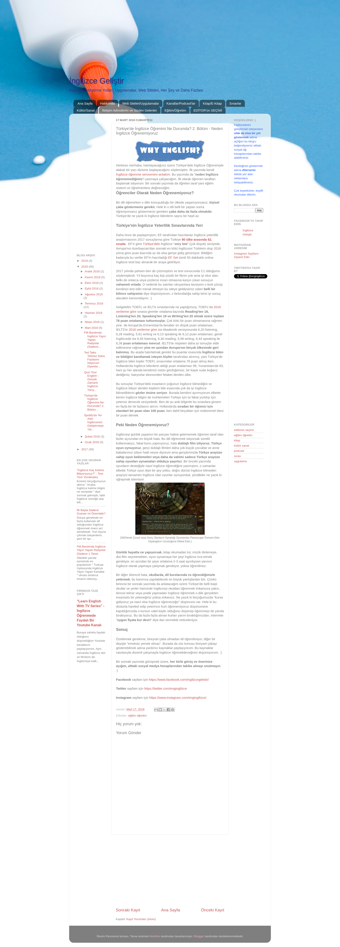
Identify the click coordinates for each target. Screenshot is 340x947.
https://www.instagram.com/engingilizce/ (177, 697)
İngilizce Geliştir (96, 80)
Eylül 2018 (92, 288)
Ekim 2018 (92, 282)
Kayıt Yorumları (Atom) (141, 919)
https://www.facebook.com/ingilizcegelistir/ (179, 679)
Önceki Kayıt (212, 910)
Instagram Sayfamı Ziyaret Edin (246, 255)
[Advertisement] (130, 30)
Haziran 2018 (93, 312)
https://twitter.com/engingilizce (165, 688)
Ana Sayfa (85, 103)
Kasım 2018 (93, 277)
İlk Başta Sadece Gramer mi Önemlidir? (91, 511)
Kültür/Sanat (86, 110)
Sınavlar (235, 103)
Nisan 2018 (92, 322)
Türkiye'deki (151, 244)
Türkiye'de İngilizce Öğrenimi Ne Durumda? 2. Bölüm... (94, 402)
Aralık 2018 (92, 271)
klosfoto (155, 936)
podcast (239, 450)
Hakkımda (107, 103)
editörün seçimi (244, 430)
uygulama (240, 461)
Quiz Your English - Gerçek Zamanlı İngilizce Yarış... (91, 381)
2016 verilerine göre (143, 329)
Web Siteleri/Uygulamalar (140, 103)
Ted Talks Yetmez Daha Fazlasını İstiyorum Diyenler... (94, 359)
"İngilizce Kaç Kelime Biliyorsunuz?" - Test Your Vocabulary (90, 474)
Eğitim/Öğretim (175, 110)
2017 (85, 449)
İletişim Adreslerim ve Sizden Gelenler (129, 110)
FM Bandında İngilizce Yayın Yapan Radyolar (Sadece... (95, 339)
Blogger (199, 936)
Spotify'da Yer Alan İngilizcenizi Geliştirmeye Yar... (94, 422)
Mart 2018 (92, 327)
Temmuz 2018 (94, 303)
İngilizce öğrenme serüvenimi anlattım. (143, 174)
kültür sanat (241, 445)
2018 (85, 266)
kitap (237, 440)
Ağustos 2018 (94, 294)
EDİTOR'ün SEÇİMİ (208, 110)
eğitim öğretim (137, 715)
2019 (85, 260)
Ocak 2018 (92, 442)
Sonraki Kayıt (128, 910)
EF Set (173, 257)
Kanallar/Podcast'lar (181, 103)
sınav (237, 456)
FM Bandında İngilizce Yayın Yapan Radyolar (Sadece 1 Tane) (91, 550)
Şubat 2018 (93, 436)
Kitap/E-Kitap (212, 103)
